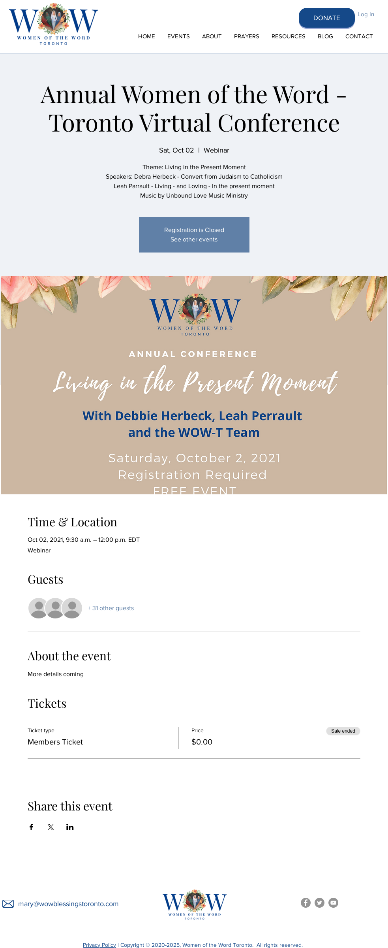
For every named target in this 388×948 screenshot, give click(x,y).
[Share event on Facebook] (31, 827)
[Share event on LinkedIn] (70, 827)
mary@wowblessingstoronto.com (68, 904)
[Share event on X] (50, 827)
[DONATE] (327, 18)
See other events (194, 239)
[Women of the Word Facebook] (306, 903)
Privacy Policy (99, 945)
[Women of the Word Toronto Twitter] (319, 903)
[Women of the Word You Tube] (333, 903)
